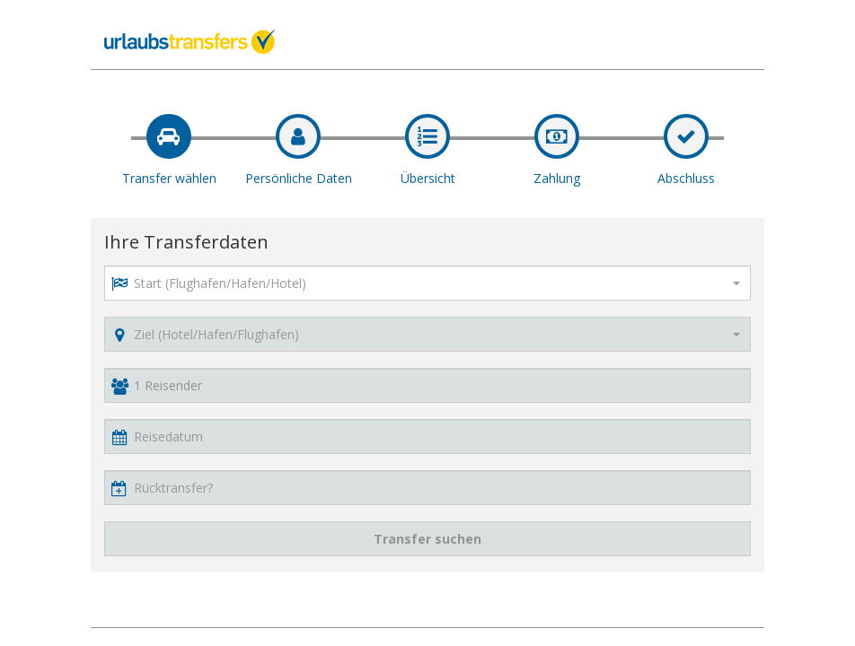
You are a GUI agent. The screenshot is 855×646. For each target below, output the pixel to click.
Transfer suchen (427, 538)
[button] (427, 436)
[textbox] (426, 283)
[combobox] (427, 283)
